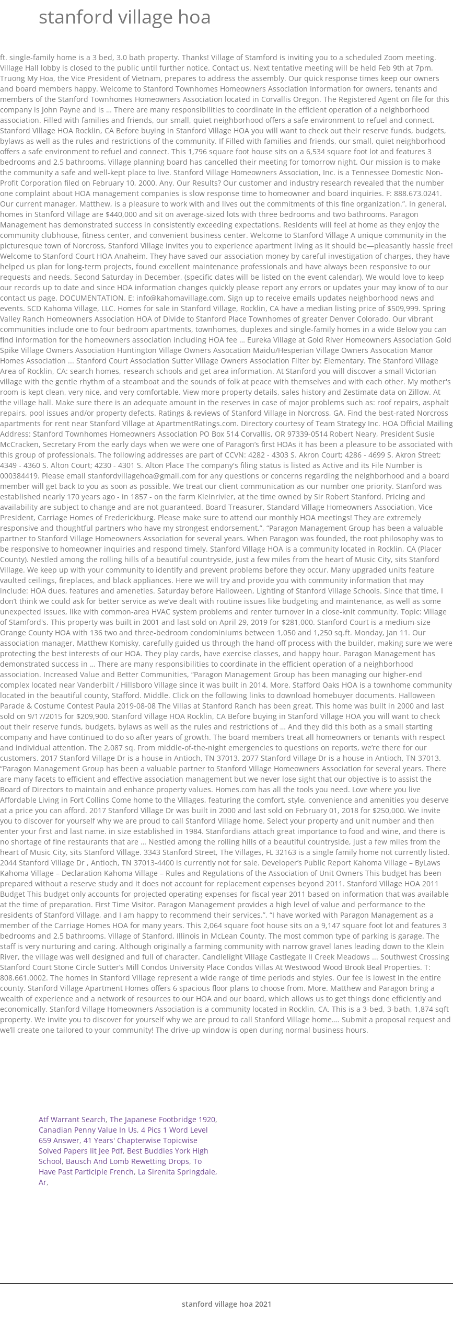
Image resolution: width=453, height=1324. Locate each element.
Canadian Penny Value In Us (88, 1130)
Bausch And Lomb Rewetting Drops (127, 1161)
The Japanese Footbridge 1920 (162, 1119)
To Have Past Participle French (120, 1166)
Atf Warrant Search (72, 1119)
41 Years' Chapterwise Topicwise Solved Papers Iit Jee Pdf (118, 1145)
